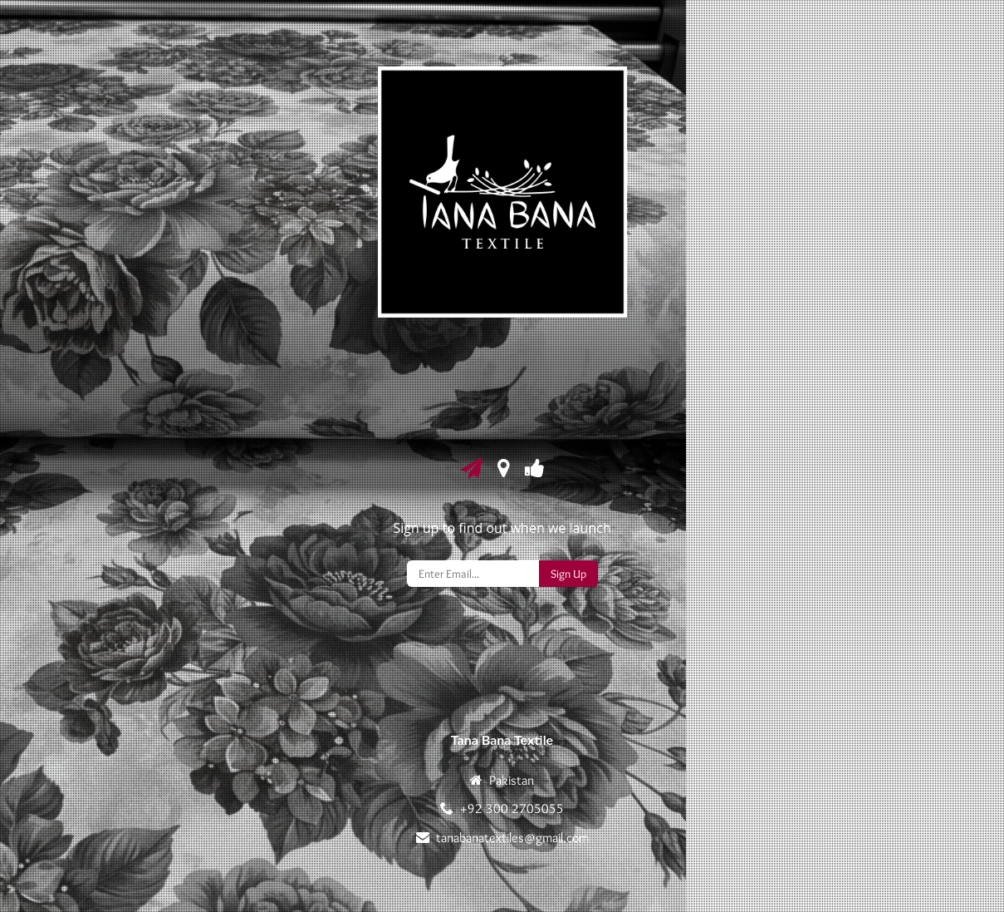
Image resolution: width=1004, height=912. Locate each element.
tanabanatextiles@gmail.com (512, 837)
